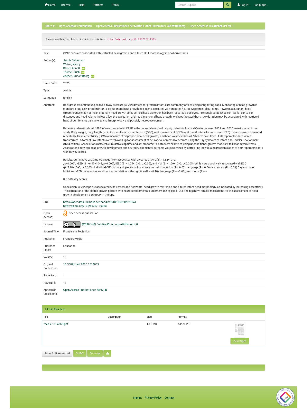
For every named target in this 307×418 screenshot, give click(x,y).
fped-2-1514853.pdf (56, 324)
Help (83, 4)
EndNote (95, 353)
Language (261, 4)
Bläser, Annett (71, 68)
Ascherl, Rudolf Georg (76, 76)
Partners (99, 4)
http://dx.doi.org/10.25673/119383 (85, 205)
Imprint (137, 397)
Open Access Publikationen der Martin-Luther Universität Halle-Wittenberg (140, 26)
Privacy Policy (153, 397)
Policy (117, 4)
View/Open (240, 341)
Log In (244, 4)
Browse (67, 4)
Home (50, 4)
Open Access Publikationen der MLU (211, 26)
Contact (169, 397)
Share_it (50, 26)
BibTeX (80, 353)
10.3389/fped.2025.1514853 (81, 264)
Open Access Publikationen (75, 26)
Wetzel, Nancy (71, 64)
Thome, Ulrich (71, 72)
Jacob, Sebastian (73, 60)
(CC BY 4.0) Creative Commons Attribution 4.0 (110, 224)
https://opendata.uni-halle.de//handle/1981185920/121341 (99, 202)
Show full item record (57, 353)
